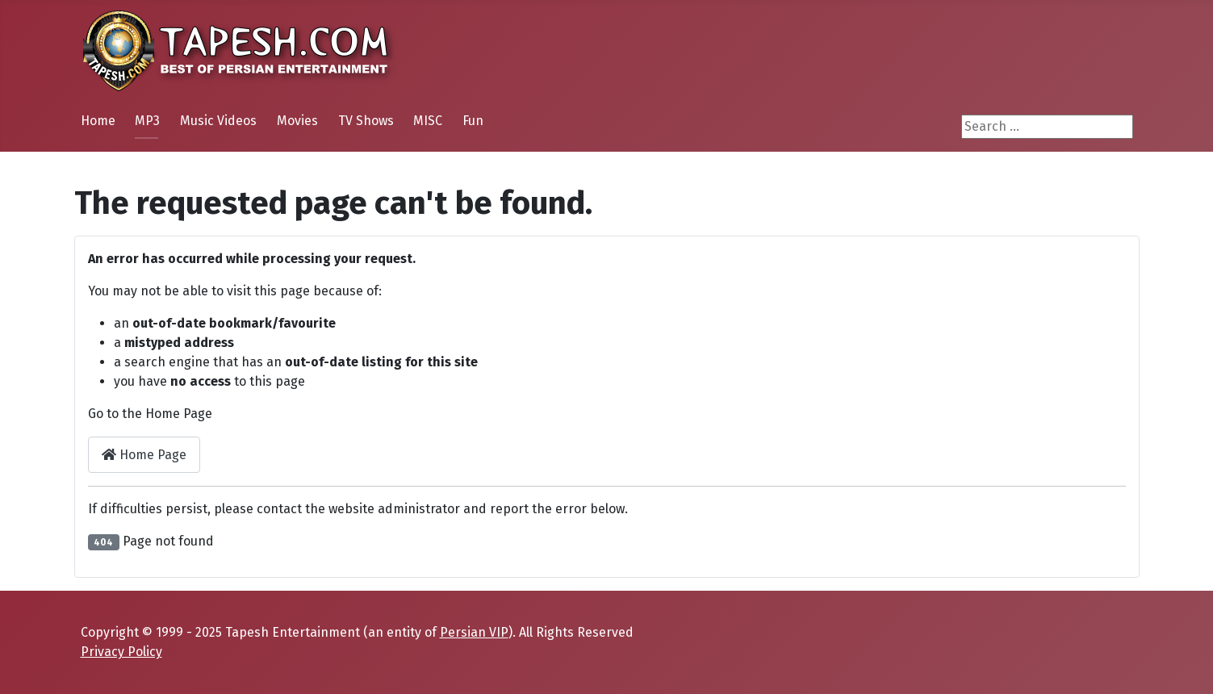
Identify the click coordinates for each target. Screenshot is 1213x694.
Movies (297, 120)
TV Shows (366, 120)
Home (98, 120)
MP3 (147, 120)
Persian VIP (474, 632)
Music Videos (218, 120)
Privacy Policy (121, 651)
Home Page (144, 454)
